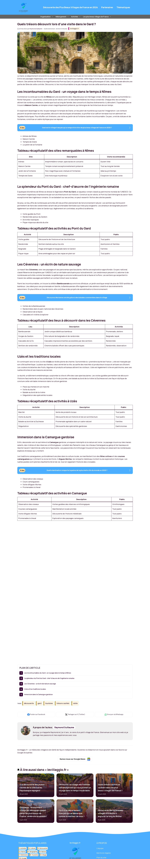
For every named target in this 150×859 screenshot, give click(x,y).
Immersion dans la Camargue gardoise (38, 694)
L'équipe (99, 848)
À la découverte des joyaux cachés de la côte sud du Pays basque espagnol (31, 787)
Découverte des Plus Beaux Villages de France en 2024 (70, 7)
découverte (29, 703)
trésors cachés (63, 703)
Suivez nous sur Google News (75, 759)
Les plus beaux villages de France (97, 17)
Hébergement (62, 17)
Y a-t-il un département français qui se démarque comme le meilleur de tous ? (71, 813)
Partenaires (107, 7)
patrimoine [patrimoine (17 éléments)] (24, 855)
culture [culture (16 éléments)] (32, 848)
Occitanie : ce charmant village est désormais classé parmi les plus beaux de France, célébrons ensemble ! (33, 812)
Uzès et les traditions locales (35, 689)
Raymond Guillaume (64, 727)
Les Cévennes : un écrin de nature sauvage (40, 684)
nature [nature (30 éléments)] (43, 852)
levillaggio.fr (74, 29)
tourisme (49, 703)
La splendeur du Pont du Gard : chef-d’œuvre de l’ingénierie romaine (49, 678)
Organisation (47, 17)
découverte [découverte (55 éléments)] (43, 848)
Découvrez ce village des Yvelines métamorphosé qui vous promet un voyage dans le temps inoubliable (75, 787)
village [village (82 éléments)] (44, 855)
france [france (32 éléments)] (23, 852)
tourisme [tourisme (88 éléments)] (35, 855)
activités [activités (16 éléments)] (23, 848)
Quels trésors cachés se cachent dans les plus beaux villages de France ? (110, 787)
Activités (76, 17)
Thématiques (123, 7)
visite (75, 703)
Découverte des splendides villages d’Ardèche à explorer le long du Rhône (110, 813)
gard (39, 703)
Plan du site (101, 857)
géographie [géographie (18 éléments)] (33, 852)
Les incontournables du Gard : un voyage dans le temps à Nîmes (47, 673)
